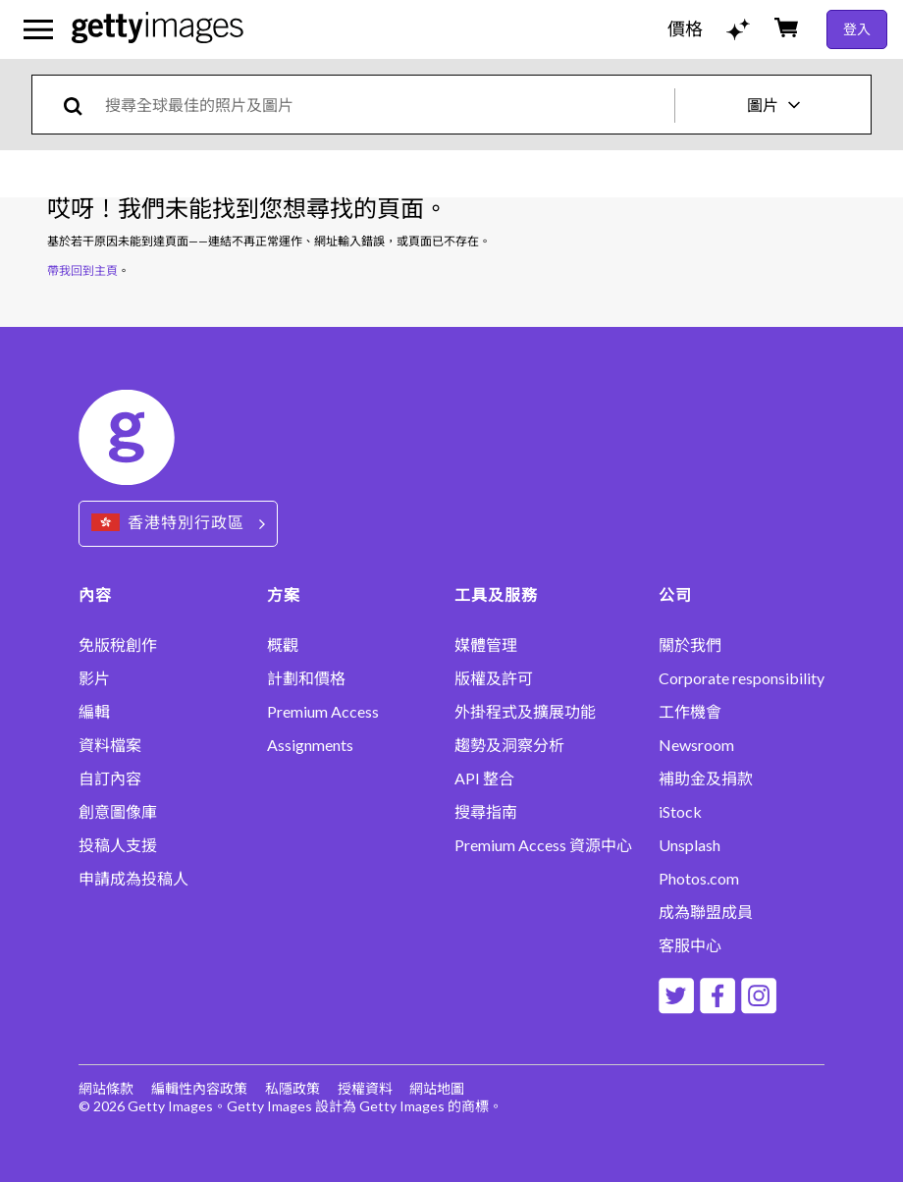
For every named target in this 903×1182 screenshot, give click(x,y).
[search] (81, 105)
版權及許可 (493, 678)
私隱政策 (292, 1088)
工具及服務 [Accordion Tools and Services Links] (496, 594)
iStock (680, 812)
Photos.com (699, 878)
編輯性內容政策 (199, 1088)
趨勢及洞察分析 (509, 745)
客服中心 (690, 945)
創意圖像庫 (118, 812)
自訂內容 (110, 778)
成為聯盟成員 (706, 912)
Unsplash (689, 845)
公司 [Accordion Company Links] (675, 594)
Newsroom (696, 745)
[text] (386, 104)
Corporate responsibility (741, 678)
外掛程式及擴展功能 (525, 712)
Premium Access (323, 712)
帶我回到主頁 (82, 270)
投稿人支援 (118, 845)
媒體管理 (485, 645)
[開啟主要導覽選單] (38, 29)
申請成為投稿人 (133, 878)
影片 (94, 678)
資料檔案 (110, 745)
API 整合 (484, 778)
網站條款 (106, 1088)
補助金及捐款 (706, 778)
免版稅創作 (118, 645)
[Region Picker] (178, 524)
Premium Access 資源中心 (543, 845)
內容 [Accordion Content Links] (95, 594)
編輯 (94, 712)
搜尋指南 (485, 812)
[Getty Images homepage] (157, 29)
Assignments (310, 745)
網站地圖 (437, 1088)
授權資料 (365, 1088)
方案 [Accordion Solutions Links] (283, 594)
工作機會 (690, 712)
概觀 (282, 645)
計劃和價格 (306, 678)
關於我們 (690, 645)
